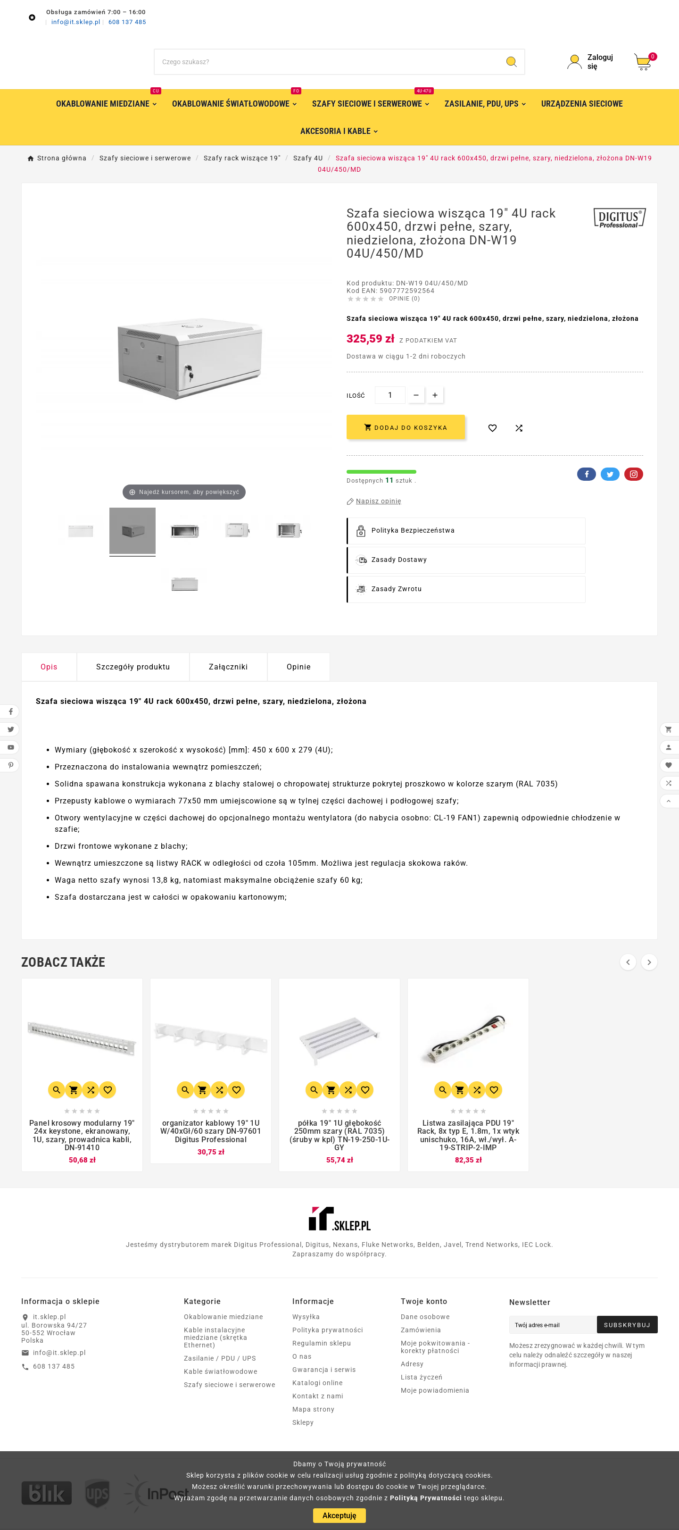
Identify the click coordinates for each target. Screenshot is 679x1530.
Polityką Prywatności (426, 1498)
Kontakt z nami (317, 1397)
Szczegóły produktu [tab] (133, 666)
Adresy (412, 1365)
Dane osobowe (425, 1318)
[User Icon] (595, 62)
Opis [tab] (49, 666)
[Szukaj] (327, 62)
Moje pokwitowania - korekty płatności (435, 1348)
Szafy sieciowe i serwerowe (229, 1386)
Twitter (610, 474)
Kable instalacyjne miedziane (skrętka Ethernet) (216, 1339)
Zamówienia (421, 1331)
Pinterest (633, 474)
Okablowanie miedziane (223, 1318)
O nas (302, 1358)
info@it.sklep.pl (76, 21)
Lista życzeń (422, 1378)
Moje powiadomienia (435, 1392)
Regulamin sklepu (321, 1344)
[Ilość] (390, 395)
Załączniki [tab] (228, 666)
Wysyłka (306, 1318)
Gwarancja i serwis (324, 1371)
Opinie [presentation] (299, 666)
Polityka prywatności (327, 1331)
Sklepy (303, 1424)
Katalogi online (317, 1384)
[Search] (511, 62)
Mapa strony (313, 1410)
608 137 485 (127, 21)
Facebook (586, 474)
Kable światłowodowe (220, 1373)
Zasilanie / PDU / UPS (220, 1359)
